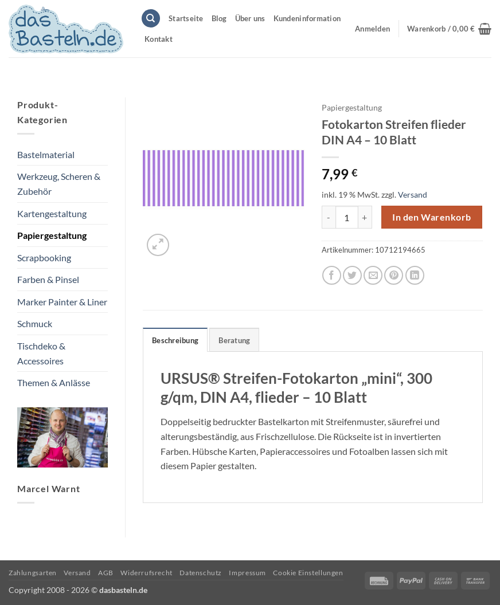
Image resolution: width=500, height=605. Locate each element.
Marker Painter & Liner (62, 301)
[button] (449, 28)
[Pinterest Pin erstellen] (393, 275)
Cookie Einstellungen (308, 572)
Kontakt (158, 39)
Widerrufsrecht (146, 572)
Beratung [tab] (234, 340)
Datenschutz (200, 572)
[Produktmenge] (346, 217)
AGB (106, 572)
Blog (219, 18)
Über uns (250, 18)
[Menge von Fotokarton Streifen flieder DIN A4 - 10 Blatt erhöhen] (365, 217)
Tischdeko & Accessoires (41, 353)
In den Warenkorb (431, 217)
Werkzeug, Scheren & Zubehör (58, 184)
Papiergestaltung (52, 235)
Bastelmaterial (46, 154)
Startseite (186, 18)
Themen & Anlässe (53, 382)
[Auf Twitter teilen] (352, 275)
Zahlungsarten (33, 572)
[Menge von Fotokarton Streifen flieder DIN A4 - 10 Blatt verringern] (328, 217)
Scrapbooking (44, 257)
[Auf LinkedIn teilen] (414, 275)
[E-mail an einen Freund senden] (373, 275)
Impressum (247, 572)
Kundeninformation (307, 18)
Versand (412, 194)
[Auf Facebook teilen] (331, 275)
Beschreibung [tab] (175, 340)
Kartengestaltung (52, 213)
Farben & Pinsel (48, 279)
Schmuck (34, 323)
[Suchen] (151, 18)
